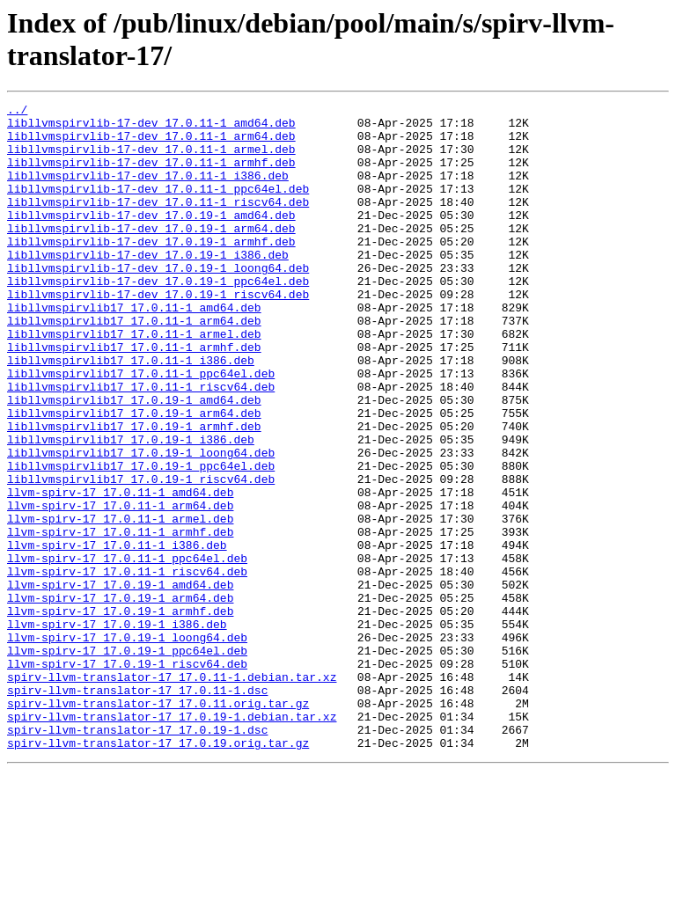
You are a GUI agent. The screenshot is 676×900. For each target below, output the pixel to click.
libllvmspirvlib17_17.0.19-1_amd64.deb (134, 460)
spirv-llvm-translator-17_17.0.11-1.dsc (137, 808)
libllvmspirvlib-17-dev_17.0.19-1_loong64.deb (158, 302)
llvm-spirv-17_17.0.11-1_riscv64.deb (127, 666)
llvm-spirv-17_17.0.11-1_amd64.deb (120, 571)
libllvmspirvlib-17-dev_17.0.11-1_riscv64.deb (158, 222)
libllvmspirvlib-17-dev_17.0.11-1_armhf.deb (151, 175)
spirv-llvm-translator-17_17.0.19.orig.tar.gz (158, 872)
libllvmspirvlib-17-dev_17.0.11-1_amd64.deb (151, 127)
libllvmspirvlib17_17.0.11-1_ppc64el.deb (141, 428)
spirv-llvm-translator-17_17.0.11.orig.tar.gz (158, 824)
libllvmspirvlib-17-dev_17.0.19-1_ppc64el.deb (158, 318)
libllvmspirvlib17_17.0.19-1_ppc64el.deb (141, 539)
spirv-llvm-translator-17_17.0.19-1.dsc (137, 856)
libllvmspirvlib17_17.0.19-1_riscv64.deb (141, 555)
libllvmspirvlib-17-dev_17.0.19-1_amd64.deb (151, 238)
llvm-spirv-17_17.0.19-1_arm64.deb (120, 698)
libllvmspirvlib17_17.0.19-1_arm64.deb (134, 476)
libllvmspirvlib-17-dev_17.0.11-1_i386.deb (148, 191)
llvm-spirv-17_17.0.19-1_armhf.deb (120, 713)
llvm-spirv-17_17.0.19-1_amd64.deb (120, 682)
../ (17, 112)
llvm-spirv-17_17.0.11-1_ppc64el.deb (127, 650)
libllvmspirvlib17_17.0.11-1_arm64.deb (134, 365)
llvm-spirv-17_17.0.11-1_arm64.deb (120, 587)
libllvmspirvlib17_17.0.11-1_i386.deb (130, 413)
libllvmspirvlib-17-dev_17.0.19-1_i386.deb (148, 286)
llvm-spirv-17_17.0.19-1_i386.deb (117, 729)
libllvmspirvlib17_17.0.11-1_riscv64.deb (141, 444)
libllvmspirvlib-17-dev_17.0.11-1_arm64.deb (151, 143)
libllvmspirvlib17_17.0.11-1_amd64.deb (134, 349)
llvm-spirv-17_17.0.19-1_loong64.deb (127, 745)
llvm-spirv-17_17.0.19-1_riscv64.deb (127, 777)
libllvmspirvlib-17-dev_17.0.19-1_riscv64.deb (158, 333)
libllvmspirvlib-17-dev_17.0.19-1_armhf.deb (151, 270)
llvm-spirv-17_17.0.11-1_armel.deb (120, 603)
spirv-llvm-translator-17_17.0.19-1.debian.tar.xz (171, 840)
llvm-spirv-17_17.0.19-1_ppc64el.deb (127, 761)
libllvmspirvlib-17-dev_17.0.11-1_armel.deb (151, 159)
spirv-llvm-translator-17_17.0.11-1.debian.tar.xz (171, 793)
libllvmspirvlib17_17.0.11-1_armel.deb (134, 381)
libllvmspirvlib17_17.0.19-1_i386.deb (130, 508)
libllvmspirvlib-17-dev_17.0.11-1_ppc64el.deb (158, 207)
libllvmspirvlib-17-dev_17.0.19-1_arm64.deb (151, 254)
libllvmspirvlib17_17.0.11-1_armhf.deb (134, 397)
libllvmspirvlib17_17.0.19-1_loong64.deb (141, 523)
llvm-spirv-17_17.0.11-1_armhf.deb (120, 618)
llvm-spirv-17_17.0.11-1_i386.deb (117, 634)
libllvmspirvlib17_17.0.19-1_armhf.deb (134, 492)
